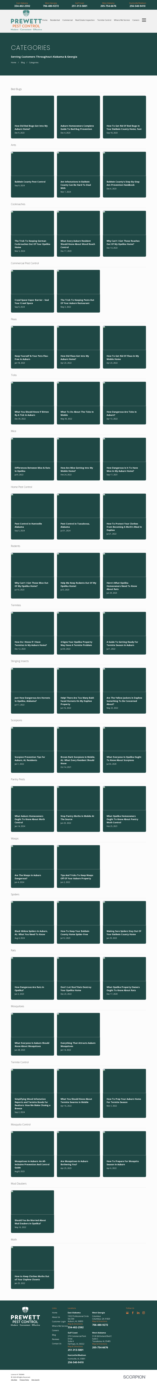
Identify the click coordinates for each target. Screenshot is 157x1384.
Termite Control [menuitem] (104, 20)
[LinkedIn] (138, 1312)
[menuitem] (14, 1380)
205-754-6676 (108, 6)
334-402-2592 (22, 6)
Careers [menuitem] (135, 20)
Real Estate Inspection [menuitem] (85, 20)
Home (54, 1312)
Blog (54, 1335)
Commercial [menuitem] (67, 20)
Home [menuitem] (44, 20)
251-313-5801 (79, 6)
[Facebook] (133, 1312)
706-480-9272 (51, 6)
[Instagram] (143, 1312)
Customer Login (59, 1321)
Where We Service (60, 1326)
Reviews (55, 1339)
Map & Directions (75, 1324)
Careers (55, 1330)
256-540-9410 (137, 6)
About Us (56, 1317)
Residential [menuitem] (55, 20)
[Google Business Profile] (127, 1312)
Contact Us (56, 1343)
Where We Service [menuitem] (122, 20)
